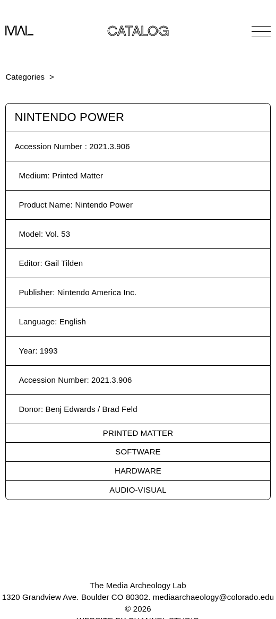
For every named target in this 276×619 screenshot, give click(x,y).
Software (137, 451)
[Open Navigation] (261, 31)
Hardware (138, 470)
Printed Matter (138, 432)
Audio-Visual (137, 489)
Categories (25, 76)
